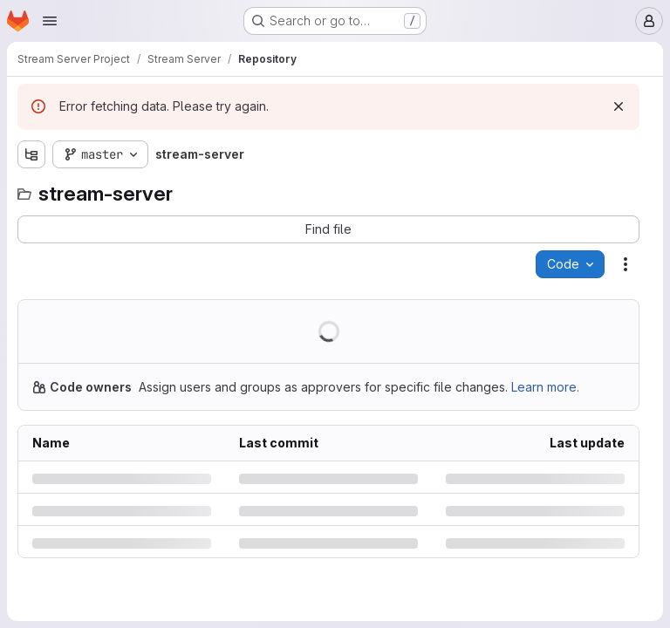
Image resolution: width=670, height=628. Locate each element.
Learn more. (545, 386)
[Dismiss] (618, 106)
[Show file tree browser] (31, 154)
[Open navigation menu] (50, 21)
